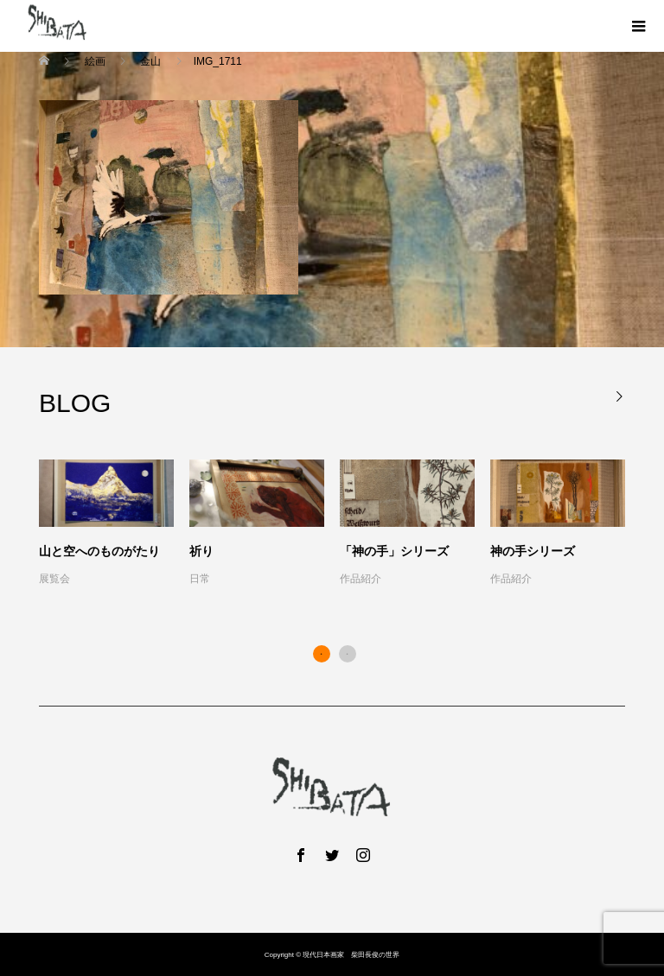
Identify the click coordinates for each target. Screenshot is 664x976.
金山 (150, 61)
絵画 (94, 61)
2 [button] (347, 653)
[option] (340, 524)
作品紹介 (360, 579)
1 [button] (321, 653)
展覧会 (54, 579)
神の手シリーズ (532, 551)
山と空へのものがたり (99, 551)
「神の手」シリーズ (394, 551)
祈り (201, 551)
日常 (199, 579)
